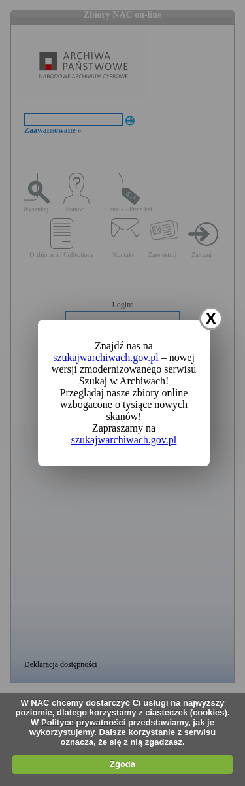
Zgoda (122, 764)
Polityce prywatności (83, 722)
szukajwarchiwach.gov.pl (106, 357)
